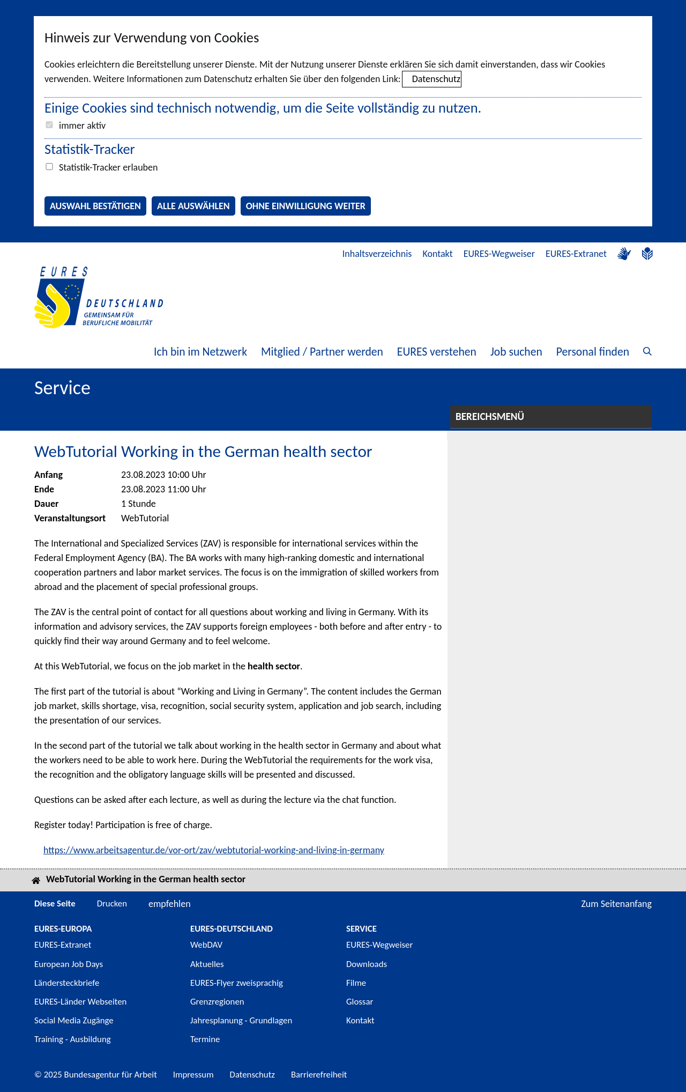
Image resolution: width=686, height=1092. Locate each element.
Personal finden (592, 351)
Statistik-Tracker (89, 149)
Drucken (112, 903)
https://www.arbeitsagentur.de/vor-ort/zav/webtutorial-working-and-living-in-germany (213, 850)
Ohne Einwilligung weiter (306, 206)
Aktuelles (207, 964)
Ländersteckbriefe (66, 982)
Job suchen (516, 351)
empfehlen (169, 904)
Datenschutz (436, 79)
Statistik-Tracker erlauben (108, 167)
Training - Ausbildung (72, 1039)
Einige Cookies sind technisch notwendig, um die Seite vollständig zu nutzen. (262, 107)
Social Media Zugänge (74, 1020)
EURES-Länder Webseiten (80, 1001)
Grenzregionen (217, 1001)
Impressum (193, 1074)
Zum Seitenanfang (616, 904)
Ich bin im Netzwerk (200, 351)
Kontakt (437, 254)
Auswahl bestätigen (95, 206)
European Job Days (68, 964)
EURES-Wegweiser (499, 254)
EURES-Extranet (576, 254)
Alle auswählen (193, 206)
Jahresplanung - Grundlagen (241, 1020)
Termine (205, 1039)
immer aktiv (82, 125)
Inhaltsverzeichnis (377, 254)
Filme (356, 982)
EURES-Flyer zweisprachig (236, 982)
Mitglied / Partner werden (322, 351)
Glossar (359, 1001)
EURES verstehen (436, 351)
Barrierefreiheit (319, 1074)
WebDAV (206, 944)
